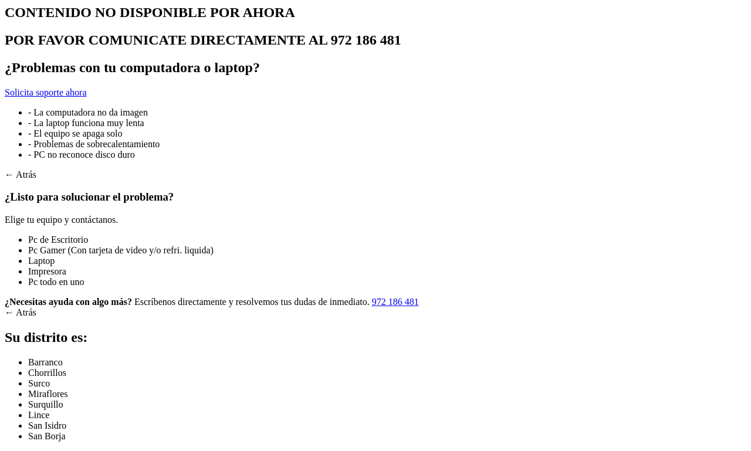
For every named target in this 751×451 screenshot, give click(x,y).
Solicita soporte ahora (46, 92)
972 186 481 (395, 302)
